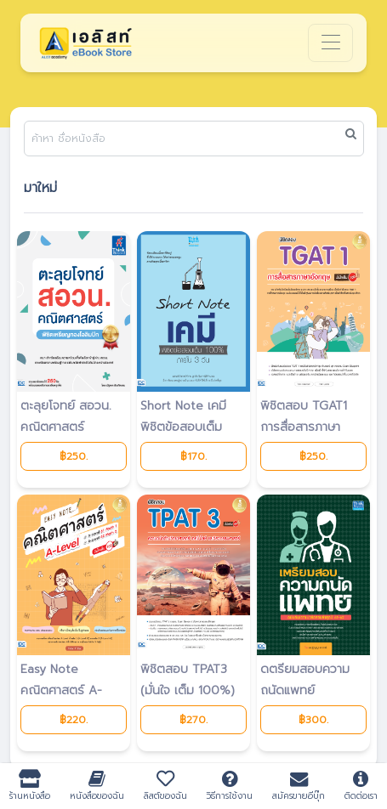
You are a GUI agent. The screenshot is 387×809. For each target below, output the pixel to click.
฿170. (193, 456)
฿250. (74, 456)
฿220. (74, 719)
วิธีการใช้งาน (229, 785)
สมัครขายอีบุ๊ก (299, 785)
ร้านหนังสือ (30, 785)
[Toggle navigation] (330, 43)
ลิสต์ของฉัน (165, 785)
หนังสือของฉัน (97, 785)
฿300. (313, 719)
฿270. (193, 719)
